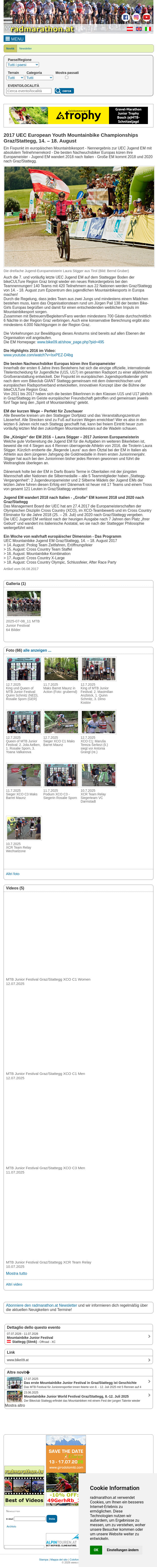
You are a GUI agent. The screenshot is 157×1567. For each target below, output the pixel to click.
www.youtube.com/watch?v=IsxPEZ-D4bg (38, 355)
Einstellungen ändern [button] (123, 1550)
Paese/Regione (20, 60)
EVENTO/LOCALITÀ (23, 86)
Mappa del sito (58, 1559)
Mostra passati (67, 73)
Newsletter (25, 48)
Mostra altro (15, 1405)
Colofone (75, 1559)
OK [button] (96, 1550)
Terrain (13, 73)
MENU (14, 38)
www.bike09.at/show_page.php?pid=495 (70, 342)
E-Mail (9, 1519)
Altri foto (12, 874)
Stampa (43, 1559)
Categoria (34, 73)
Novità (10, 48)
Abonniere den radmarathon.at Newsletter (41, 1305)
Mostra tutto (16, 1273)
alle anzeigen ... (37, 650)
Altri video (14, 1284)
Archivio (11, 1526)
